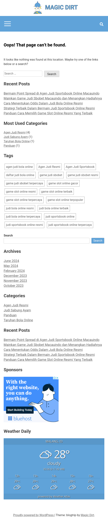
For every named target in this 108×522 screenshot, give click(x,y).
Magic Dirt (87, 515)
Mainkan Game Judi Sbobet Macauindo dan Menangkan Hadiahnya (53, 98)
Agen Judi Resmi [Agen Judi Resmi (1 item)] (49, 167)
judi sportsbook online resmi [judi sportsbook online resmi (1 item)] (24, 225)
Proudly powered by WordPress (33, 515)
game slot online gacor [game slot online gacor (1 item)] (63, 183)
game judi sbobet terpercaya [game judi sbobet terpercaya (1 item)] (24, 183)
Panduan (9, 145)
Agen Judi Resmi (15, 132)
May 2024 (11, 266)
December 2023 (15, 276)
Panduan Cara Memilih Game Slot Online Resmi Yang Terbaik (48, 113)
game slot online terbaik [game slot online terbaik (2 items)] (56, 191)
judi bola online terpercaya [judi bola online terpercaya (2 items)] (23, 216)
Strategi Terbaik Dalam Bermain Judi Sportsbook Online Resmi (49, 108)
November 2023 (15, 281)
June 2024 (11, 261)
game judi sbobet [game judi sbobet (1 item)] (51, 175)
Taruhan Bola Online (17, 141)
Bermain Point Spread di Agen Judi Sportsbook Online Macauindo (51, 93)
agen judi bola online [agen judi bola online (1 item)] (19, 167)
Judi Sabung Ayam (16, 137)
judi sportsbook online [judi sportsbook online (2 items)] (60, 216)
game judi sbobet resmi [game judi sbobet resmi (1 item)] (83, 175)
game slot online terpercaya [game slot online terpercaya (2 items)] (24, 200)
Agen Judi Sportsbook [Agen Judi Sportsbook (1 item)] (80, 167)
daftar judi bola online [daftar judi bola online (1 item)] (20, 175)
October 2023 (13, 286)
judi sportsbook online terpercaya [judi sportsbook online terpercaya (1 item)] (70, 225)
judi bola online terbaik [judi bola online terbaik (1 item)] (53, 208)
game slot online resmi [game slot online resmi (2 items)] (21, 191)
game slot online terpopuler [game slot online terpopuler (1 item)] (65, 200)
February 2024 (14, 271)
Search (8, 235)
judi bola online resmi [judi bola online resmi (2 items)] (20, 208)
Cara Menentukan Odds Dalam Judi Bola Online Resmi (43, 103)
